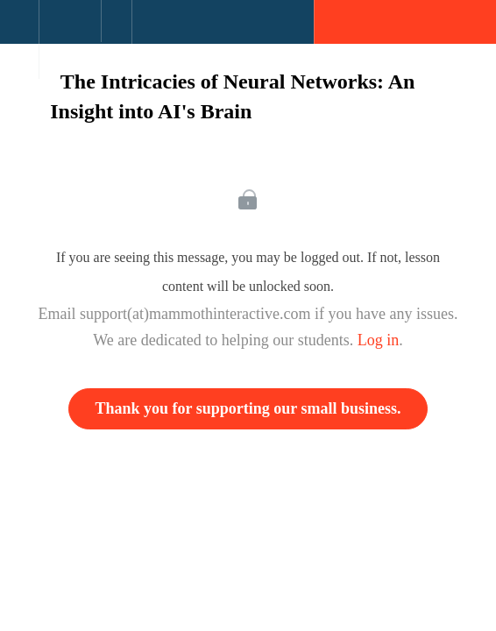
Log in (379, 340)
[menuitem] (70, 39)
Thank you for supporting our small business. (248, 408)
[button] (19, 30)
